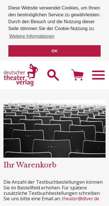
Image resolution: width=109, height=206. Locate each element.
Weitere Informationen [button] (31, 36)
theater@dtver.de (80, 198)
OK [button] (54, 51)
